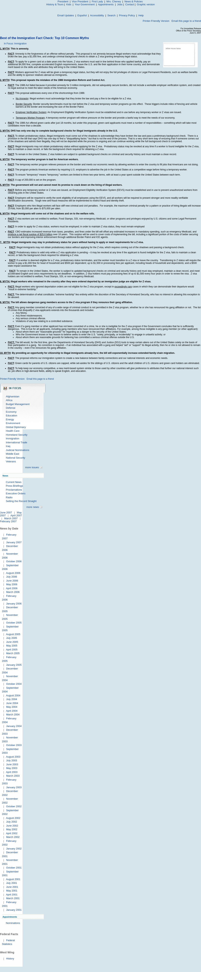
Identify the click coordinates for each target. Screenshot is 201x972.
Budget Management (18, 404)
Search (111, 15)
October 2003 (14, 745)
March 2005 (13, 653)
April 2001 (11, 894)
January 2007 (14, 542)
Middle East (12, 453)
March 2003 (13, 775)
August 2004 (13, 695)
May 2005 (11, 645)
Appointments (106, 4)
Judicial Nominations (17, 450)
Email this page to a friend (186, 20)
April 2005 (11, 649)
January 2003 (14, 787)
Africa (9, 400)
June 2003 (12, 764)
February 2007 (8, 521)
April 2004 (11, 710)
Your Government (85, 4)
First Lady (97, 1)
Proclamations (14, 489)
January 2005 (14, 664)
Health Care (12, 430)
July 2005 (11, 637)
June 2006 (12, 580)
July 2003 (11, 760)
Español (82, 15)
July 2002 (11, 821)
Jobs (119, 4)
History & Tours (55, 4)
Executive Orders (16, 493)
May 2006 (11, 584)
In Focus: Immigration (15, 43)
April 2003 (11, 772)
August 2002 (13, 818)
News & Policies (133, 1)
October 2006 (14, 561)
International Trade (16, 442)
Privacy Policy (127, 15)
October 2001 (14, 867)
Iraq (8, 446)
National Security (15, 457)
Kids (68, 4)
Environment (13, 423)
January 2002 (14, 848)
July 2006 (11, 576)
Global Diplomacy (16, 427)
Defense (10, 407)
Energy (10, 419)
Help (141, 15)
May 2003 (11, 768)
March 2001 (13, 898)
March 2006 (13, 592)
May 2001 (11, 890)
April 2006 (11, 588)
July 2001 (11, 882)
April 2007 (16, 515)
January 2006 (14, 603)
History (10, 958)
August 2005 (13, 634)
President (63, 1)
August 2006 (13, 572)
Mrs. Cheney (113, 1)
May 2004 (11, 706)
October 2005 (14, 622)
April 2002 (11, 833)
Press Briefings (14, 485)
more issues (32, 467)
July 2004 (11, 699)
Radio (9, 497)
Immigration (12, 438)
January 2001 (14, 909)
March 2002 (13, 837)
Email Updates (65, 15)
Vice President (80, 1)
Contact (129, 4)
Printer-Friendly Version (156, 20)
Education (11, 415)
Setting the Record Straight (21, 501)
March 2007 (11, 518)
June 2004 (12, 703)
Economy (11, 411)
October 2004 (14, 683)
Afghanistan (12, 396)
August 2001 (13, 879)
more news (32, 507)
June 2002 (12, 825)
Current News (13, 482)
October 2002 (14, 806)
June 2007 (6, 512)
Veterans (11, 461)
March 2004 (13, 714)
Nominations (13, 923)
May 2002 (11, 829)
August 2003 (13, 756)
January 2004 (14, 726)
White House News (173, 48)
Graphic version (146, 4)
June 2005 (12, 641)
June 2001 (12, 886)
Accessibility (97, 15)
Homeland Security (16, 434)
